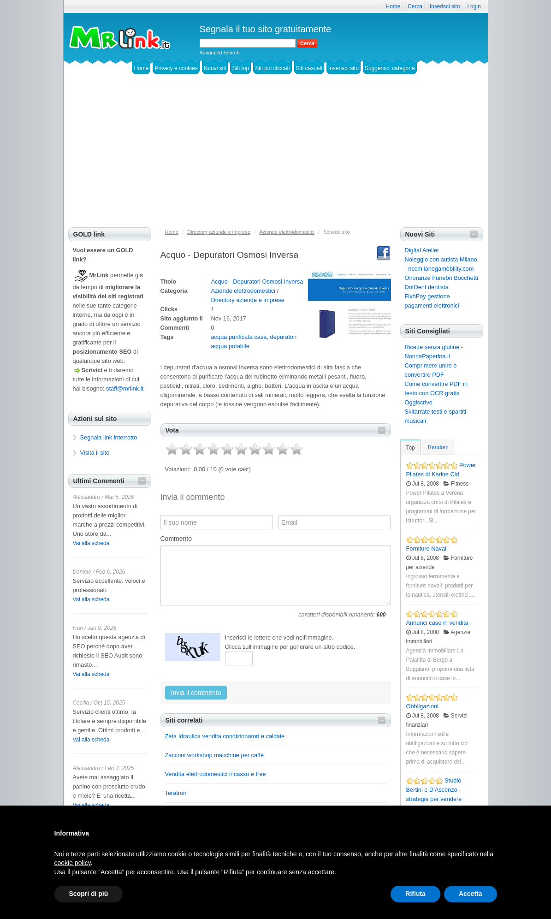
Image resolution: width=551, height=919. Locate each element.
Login (473, 6)
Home (393, 6)
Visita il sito (95, 452)
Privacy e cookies (175, 68)
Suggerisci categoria (390, 68)
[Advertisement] (276, 158)
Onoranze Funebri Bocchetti (441, 277)
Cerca (415, 6)
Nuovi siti (215, 68)
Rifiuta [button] (415, 893)
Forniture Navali (427, 548)
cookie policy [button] (72, 862)
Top (410, 448)
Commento (176, 538)
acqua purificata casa (239, 336)
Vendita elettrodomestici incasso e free (215, 774)
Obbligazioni (422, 706)
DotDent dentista (427, 287)
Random (438, 447)
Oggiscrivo (419, 402)
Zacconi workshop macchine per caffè (214, 755)
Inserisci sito (445, 6)
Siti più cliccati (272, 68)
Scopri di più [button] (88, 893)
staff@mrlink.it (124, 388)
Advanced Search (220, 52)
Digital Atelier (422, 250)
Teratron (176, 792)
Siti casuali (309, 68)
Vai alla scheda (91, 543)
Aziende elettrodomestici (243, 290)
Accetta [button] (470, 893)
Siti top (240, 68)
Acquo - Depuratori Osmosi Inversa (257, 281)
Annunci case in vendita (437, 622)
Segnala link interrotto (108, 437)
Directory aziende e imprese (247, 299)
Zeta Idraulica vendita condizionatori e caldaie (225, 736)
